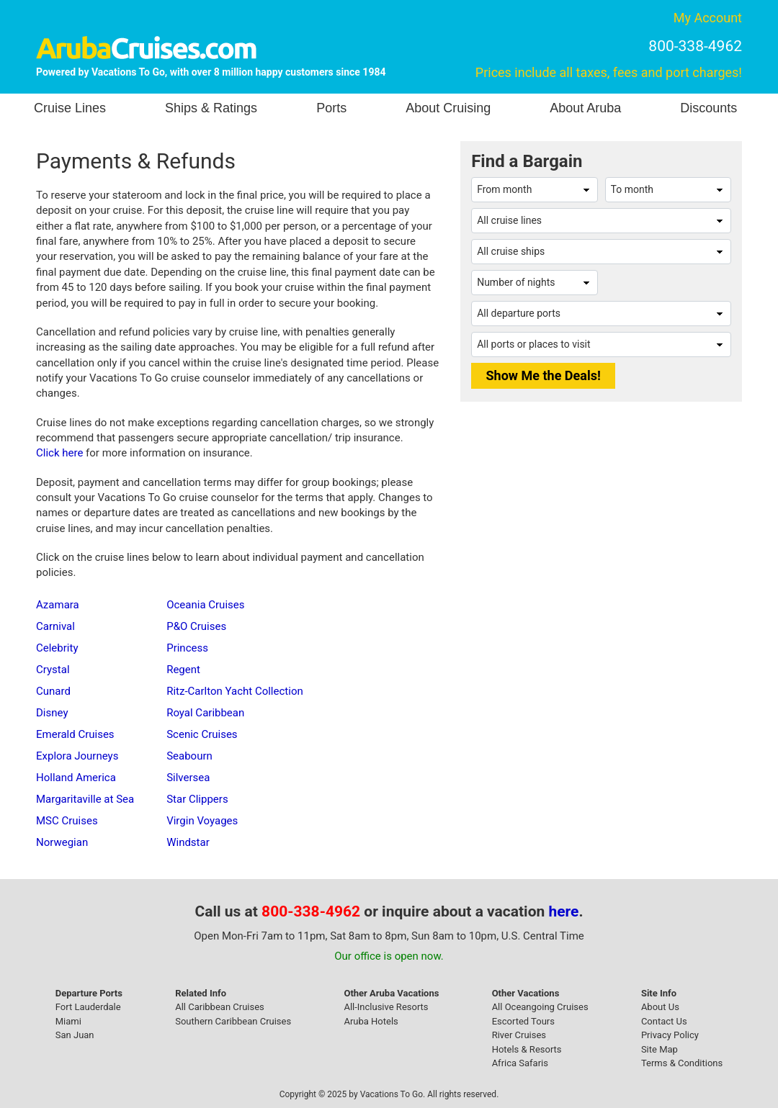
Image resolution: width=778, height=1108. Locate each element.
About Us (660, 1006)
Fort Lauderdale (88, 1006)
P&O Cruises (196, 626)
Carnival (55, 626)
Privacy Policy (670, 1035)
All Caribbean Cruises (219, 1006)
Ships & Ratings (211, 108)
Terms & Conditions (682, 1063)
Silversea (188, 777)
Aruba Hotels (371, 1021)
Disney (52, 712)
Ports (331, 108)
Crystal (53, 669)
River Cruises (519, 1035)
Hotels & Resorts (527, 1049)
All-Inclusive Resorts (386, 1006)
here (564, 911)
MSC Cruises (67, 820)
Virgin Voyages (202, 820)
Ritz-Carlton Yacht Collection (234, 691)
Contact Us (664, 1021)
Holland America (76, 777)
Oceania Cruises (205, 604)
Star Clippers (197, 799)
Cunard (53, 691)
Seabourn (189, 755)
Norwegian (62, 842)
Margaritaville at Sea (85, 799)
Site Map (659, 1049)
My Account (708, 17)
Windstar (188, 842)
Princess (187, 647)
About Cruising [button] (448, 108)
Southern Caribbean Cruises (233, 1021)
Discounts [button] (708, 108)
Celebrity (57, 647)
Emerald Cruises (75, 734)
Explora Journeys (77, 755)
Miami (68, 1021)
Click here (59, 452)
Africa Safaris (520, 1063)
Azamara (57, 604)
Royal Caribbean (205, 712)
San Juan (74, 1035)
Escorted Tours (523, 1021)
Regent (183, 669)
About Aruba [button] (585, 108)
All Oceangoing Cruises (540, 1006)
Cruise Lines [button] (70, 108)
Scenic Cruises (201, 734)
